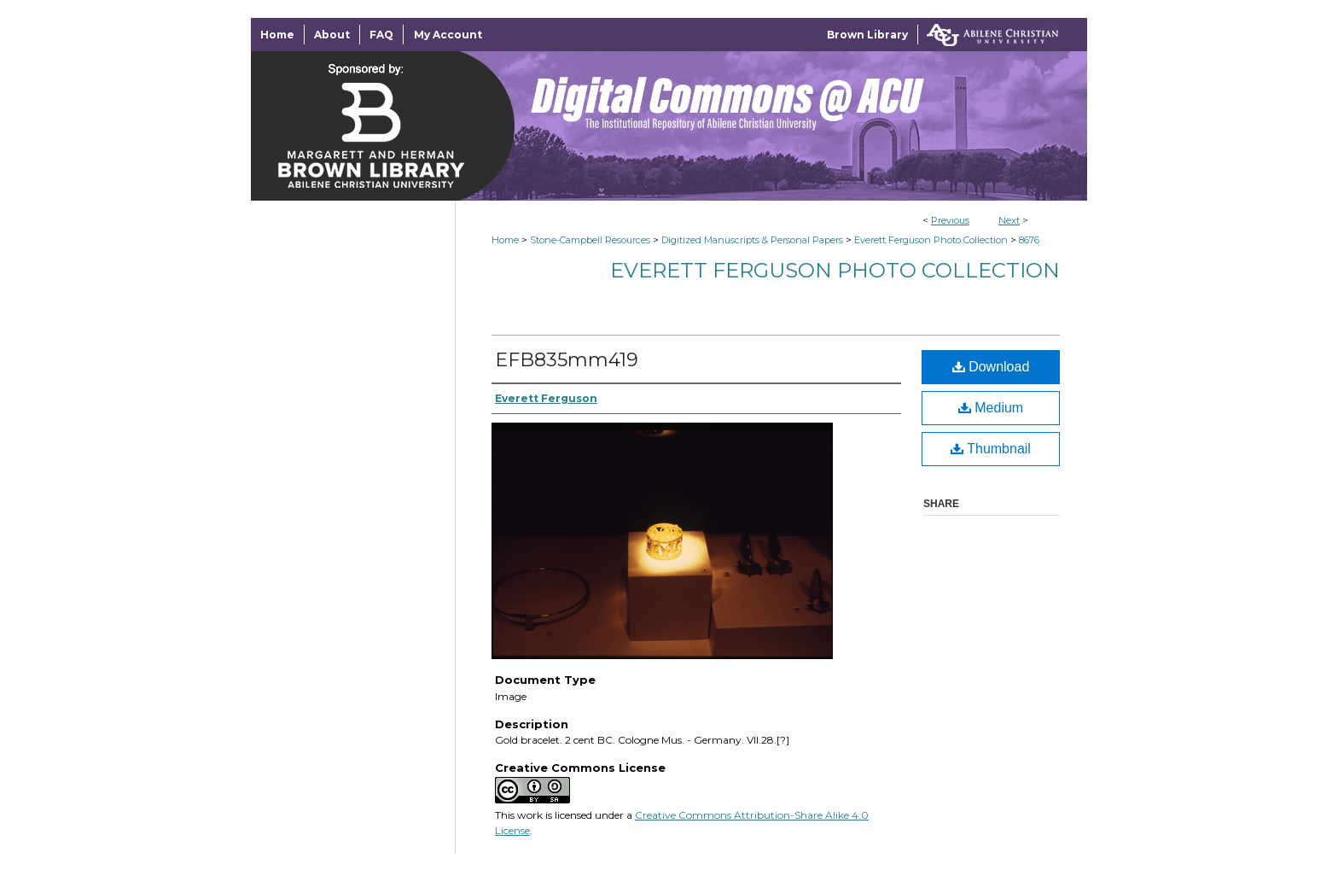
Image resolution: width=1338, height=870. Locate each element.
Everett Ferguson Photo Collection (931, 240)
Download (991, 366)
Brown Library (867, 34)
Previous (950, 220)
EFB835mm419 (566, 359)
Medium (990, 407)
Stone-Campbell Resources (590, 240)
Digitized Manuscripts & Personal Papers (752, 240)
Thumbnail (991, 448)
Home (505, 240)
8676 (1029, 240)
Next (1009, 220)
